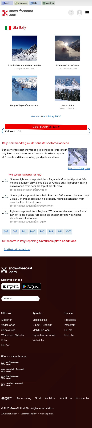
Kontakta (49, 398)
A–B (6, 231)
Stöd (38, 398)
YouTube (69, 335)
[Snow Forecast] (17, 12)
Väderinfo (38, 340)
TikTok (68, 330)
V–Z (68, 231)
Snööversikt (8, 330)
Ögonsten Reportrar (43, 335)
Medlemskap (39, 319)
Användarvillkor (9, 413)
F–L (24, 231)
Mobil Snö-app (41, 330)
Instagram (69, 324)
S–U (59, 231)
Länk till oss (65, 398)
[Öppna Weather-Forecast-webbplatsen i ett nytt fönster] (48, 3)
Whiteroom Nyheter (12, 335)
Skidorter (6, 319)
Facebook (70, 319)
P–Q (42, 231)
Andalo (42, 189)
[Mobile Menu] (87, 12)
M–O (33, 231)
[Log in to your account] (79, 12)
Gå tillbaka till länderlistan (17, 249)
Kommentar (82, 398)
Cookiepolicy (46, 413)
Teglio (42, 221)
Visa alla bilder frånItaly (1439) (46, 116)
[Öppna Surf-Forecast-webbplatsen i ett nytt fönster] (7, 3)
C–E (15, 231)
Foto (4, 340)
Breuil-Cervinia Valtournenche (24, 65)
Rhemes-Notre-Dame (67, 65)
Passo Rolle (67, 105)
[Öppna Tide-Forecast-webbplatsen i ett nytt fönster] (35, 3)
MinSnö (5, 345)
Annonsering (23, 398)
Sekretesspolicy (28, 413)
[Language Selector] (20, 298)
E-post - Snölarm (42, 324)
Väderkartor (8, 324)
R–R (50, 231)
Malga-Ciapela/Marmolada (24, 105)
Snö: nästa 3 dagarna (79, 168)
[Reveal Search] (71, 12)
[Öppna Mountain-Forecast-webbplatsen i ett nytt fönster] (21, 3)
